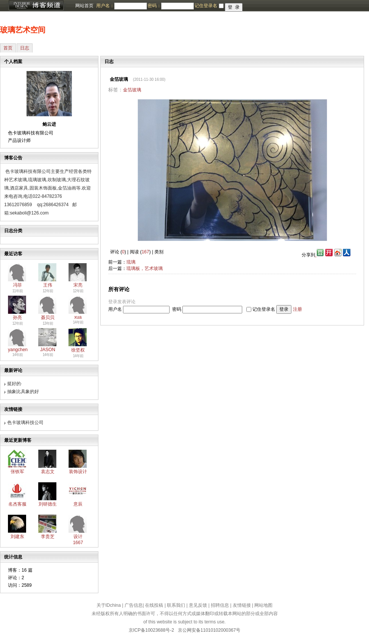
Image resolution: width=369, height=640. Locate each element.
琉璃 (130, 262)
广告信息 (134, 605)
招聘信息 (220, 605)
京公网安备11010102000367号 (209, 630)
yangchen (18, 349)
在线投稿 (154, 605)
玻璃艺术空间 (22, 30)
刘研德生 (48, 504)
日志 (24, 48)
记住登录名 (263, 309)
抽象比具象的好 (23, 391)
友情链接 (242, 605)
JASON (47, 349)
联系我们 (176, 605)
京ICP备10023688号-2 (151, 630)
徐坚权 (78, 350)
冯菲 (17, 285)
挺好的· (14, 383)
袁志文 (47, 471)
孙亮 (17, 317)
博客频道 (36, 5)
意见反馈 (198, 605)
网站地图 (263, 605)
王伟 (47, 285)
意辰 (78, 504)
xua (77, 317)
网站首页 (84, 5)
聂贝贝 (47, 317)
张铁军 (17, 471)
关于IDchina (109, 605)
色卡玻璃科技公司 (25, 422)
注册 (297, 309)
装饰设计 (78, 471)
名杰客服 (17, 504)
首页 (7, 48)
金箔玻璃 (132, 90)
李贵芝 (47, 536)
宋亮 (78, 285)
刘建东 (17, 536)
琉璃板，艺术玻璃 (144, 268)
